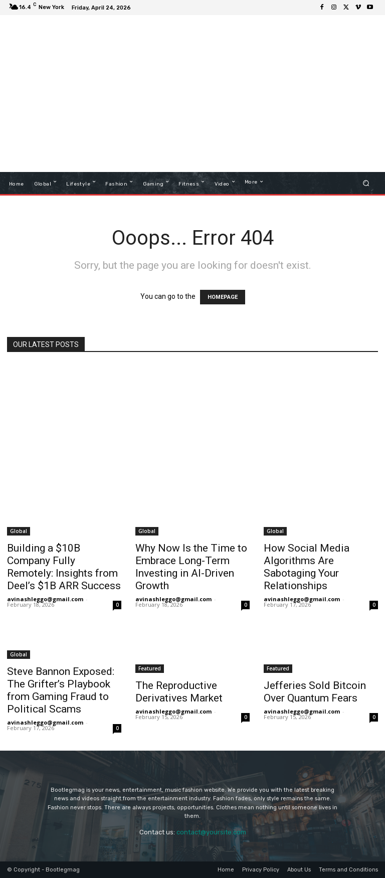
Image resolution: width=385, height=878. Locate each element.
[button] (366, 183)
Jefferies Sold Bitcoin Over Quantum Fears (315, 691)
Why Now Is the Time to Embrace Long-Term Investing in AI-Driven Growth (191, 567)
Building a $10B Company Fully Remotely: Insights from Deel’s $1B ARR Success (64, 567)
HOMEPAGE (223, 297)
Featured (149, 668)
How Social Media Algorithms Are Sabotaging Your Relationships (306, 567)
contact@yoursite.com (211, 832)
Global (18, 531)
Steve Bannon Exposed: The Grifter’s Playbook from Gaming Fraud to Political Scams (60, 690)
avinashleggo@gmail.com (45, 599)
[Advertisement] (250, 95)
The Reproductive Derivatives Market (179, 691)
